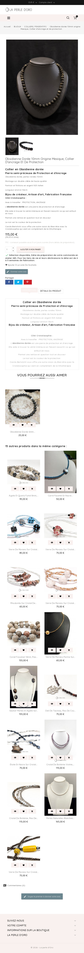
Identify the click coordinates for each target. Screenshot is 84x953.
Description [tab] (29, 290)
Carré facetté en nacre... (60, 495)
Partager (9, 282)
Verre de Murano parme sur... (60, 657)
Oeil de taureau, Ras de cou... (60, 710)
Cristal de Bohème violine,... (60, 764)
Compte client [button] (47, 2)
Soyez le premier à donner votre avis (42, 896)
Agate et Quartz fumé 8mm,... (23, 495)
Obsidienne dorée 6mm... (22, 432)
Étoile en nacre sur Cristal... (23, 764)
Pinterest (28, 282)
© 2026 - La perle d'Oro (42, 947)
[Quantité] (8, 249)
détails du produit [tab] (50, 291)
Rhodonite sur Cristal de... (24, 603)
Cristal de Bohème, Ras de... (23, 818)
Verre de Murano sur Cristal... (23, 549)
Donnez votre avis (16, 271)
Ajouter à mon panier (30, 249)
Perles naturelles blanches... (60, 818)
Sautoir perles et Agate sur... (23, 710)
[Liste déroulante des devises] (33, 2)
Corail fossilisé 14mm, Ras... (24, 657)
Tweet (18, 282)
